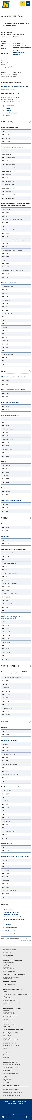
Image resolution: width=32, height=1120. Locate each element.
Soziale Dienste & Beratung (9, 1018)
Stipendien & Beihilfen (8, 970)
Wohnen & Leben (7, 957)
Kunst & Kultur (6, 1026)
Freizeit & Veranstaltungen (9, 984)
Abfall (4, 1047)
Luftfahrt (5, 1076)
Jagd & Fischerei (7, 1035)
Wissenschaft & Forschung (9, 971)
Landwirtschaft (6, 1036)
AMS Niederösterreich (11, 912)
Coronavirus (6, 1010)
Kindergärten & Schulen (8, 964)
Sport (4, 986)
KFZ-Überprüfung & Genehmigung (11, 1073)
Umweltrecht (6, 1055)
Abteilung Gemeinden (11, 914)
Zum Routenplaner (11, 927)
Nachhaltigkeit (6, 1053)
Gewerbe (5, 1091)
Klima (4, 1050)
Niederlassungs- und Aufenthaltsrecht (11, 1002)
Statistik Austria (9, 910)
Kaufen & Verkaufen (7, 954)
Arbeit (6, 108)
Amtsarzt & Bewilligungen (9, 1012)
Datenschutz (23, 1102)
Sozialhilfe (5, 1019)
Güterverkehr (6, 1072)
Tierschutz (5, 1005)
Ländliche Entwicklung (8, 1038)
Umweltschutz (6, 1057)
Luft (4, 1051)
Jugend (4, 996)
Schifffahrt (5, 1080)
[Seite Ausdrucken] (2, 1117)
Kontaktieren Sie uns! (12, 934)
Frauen (4, 993)
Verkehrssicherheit (7, 1082)
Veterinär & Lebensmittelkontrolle (10, 1039)
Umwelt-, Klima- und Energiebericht (11, 1045)
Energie (4, 1048)
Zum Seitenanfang (24, 940)
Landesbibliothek (7, 967)
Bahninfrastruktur (7, 1070)
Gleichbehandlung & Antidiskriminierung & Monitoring (15, 994)
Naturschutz (6, 1054)
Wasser (4, 1058)
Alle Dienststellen (11, 931)
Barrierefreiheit (10, 1102)
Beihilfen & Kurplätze (8, 1021)
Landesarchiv (6, 965)
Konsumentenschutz (7, 999)
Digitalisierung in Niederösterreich (11, 977)
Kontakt (21, 1104)
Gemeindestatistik (10, 25)
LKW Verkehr (6, 1075)
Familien (5, 991)
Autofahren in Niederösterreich (10, 1069)
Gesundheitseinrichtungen (9, 1013)
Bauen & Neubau (7, 952)
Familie (6, 115)
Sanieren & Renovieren (8, 955)
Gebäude (7, 110)
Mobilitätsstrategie (7, 1078)
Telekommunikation (7, 978)
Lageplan (8, 924)
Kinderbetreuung (7, 997)
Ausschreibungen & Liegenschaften (11, 1089)
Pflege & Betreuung (7, 1016)
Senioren (5, 1003)
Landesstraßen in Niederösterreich (11, 1067)
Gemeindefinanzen (10, 113)
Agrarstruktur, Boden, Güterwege (10, 1032)
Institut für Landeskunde (8, 968)
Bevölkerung (8, 106)
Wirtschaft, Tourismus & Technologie (11, 1095)
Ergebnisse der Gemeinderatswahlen (16, 23)
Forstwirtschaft (6, 1033)
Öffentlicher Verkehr (7, 1079)
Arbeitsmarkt (6, 1088)
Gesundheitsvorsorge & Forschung (11, 1015)
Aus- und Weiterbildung (8, 962)
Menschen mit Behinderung (9, 1000)
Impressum (12, 1104)
